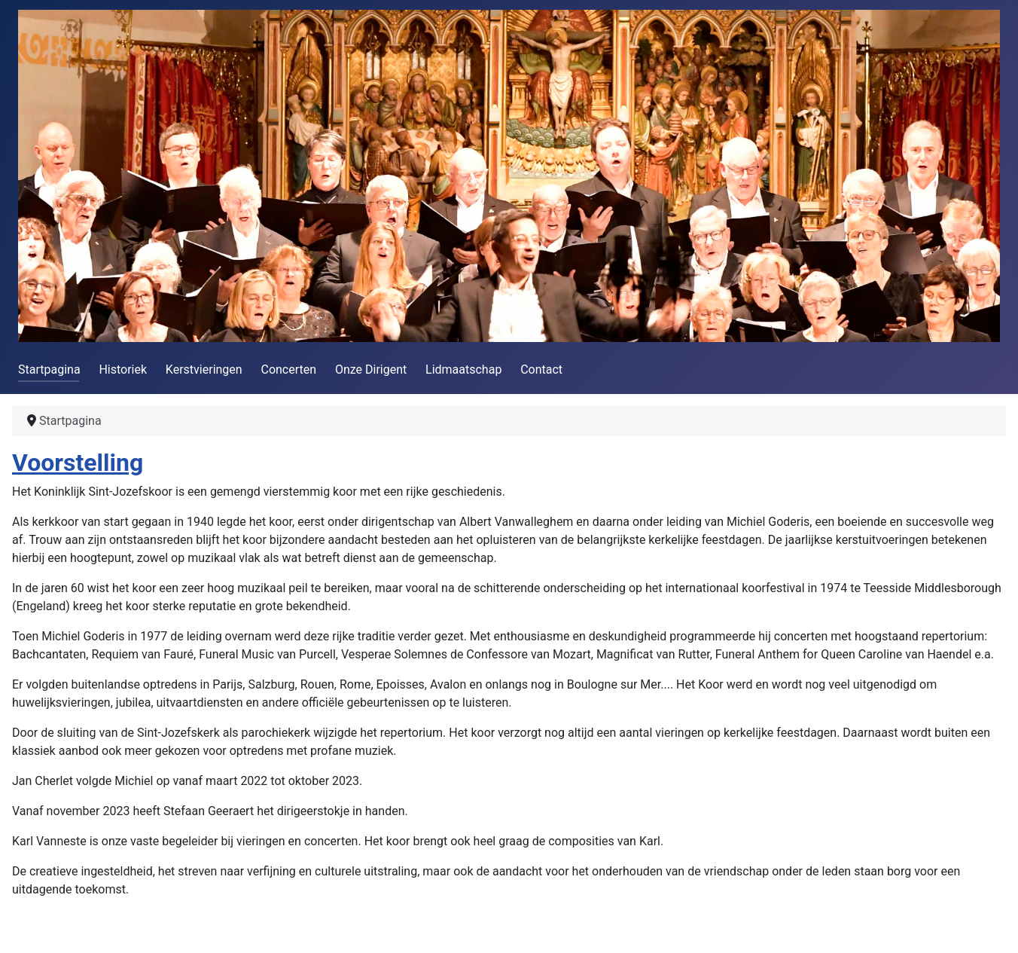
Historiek (123, 369)
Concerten (288, 369)
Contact (541, 369)
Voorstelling (77, 462)
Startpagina (49, 369)
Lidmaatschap (463, 369)
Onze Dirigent (371, 369)
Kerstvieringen (204, 369)
